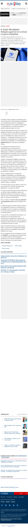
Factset (13, 501)
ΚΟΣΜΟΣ (8, 26)
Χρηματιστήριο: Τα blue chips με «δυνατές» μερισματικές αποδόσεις (12, 432)
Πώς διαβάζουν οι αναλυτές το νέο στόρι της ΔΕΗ (12, 439)
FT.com (3, 501)
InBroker (2, 512)
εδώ (14, 14)
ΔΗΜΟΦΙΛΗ (5, 414)
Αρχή (21, 493)
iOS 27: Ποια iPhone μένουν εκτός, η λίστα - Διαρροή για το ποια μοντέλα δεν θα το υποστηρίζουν (14, 466)
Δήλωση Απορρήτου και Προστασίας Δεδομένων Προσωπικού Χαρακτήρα (11, 519)
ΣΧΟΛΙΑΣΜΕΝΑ (22, 414)
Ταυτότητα (3, 497)
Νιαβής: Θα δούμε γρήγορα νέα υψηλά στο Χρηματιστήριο (12, 419)
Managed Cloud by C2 (11, 526)
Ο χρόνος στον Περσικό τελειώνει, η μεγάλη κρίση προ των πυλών (12, 445)
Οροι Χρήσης (21, 497)
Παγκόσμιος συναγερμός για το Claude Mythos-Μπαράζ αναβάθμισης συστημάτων (14, 461)
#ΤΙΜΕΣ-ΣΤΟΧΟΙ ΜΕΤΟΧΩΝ (18, 8)
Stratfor (8, 501)
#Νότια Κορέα (18, 245)
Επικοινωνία (9, 497)
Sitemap (15, 497)
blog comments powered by (9, 487)
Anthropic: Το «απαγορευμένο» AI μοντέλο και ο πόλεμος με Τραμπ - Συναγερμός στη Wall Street (14, 471)
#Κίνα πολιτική (5, 248)
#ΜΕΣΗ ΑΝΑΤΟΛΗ (5, 8)
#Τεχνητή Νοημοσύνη (7, 245)
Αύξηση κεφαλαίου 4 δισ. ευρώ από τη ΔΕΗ (12, 426)
